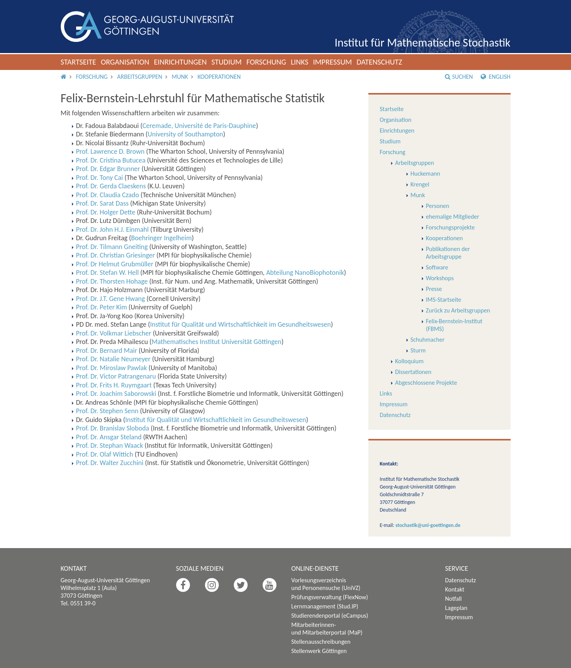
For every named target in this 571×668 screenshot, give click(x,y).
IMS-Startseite (443, 299)
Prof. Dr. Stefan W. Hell (107, 272)
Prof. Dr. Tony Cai (99, 177)
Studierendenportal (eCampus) (329, 615)
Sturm (418, 350)
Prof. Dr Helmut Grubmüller (114, 264)
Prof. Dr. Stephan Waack (109, 445)
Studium (226, 61)
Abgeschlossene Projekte (426, 382)
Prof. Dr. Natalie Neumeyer (113, 359)
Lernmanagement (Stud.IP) (324, 606)
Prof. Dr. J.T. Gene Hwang (110, 298)
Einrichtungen (180, 61)
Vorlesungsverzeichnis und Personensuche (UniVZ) (326, 584)
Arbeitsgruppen (139, 76)
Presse (434, 288)
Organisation (125, 61)
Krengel (420, 184)
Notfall (453, 598)
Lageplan (456, 608)
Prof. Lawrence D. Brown (110, 151)
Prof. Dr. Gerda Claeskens (111, 186)
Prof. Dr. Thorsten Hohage (112, 281)
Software (437, 267)
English (496, 76)
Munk (179, 76)
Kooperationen (219, 76)
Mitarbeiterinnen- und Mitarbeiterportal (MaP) (327, 628)
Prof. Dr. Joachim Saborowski (116, 393)
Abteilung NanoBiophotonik (305, 272)
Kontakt (454, 589)
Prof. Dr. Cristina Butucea (111, 160)
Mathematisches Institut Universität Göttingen (216, 341)
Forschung (266, 61)
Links (299, 61)
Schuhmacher (428, 339)
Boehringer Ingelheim (161, 238)
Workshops (440, 278)
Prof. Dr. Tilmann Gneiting (112, 247)
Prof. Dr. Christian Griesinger (115, 255)
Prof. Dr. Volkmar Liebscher (113, 333)
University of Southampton (185, 134)
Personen (437, 205)
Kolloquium (409, 361)
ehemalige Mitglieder (452, 216)
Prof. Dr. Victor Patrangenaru (116, 376)
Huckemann (425, 173)
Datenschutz (379, 61)
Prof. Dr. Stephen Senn (107, 411)
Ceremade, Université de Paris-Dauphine (199, 125)
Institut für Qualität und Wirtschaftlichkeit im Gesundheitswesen (240, 324)
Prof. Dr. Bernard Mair (106, 350)
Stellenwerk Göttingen (319, 651)
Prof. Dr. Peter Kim (101, 307)
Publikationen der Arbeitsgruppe (448, 252)
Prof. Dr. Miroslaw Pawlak (111, 368)
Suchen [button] (459, 76)
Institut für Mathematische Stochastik (422, 42)
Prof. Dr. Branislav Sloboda (112, 428)
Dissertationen (413, 372)
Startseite (79, 61)
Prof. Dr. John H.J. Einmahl (112, 229)
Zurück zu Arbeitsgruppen (458, 310)
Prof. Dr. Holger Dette (105, 212)
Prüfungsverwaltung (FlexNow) (329, 597)
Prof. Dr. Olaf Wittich (104, 454)
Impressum (332, 61)
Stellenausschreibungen (321, 641)
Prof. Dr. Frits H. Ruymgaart (114, 385)
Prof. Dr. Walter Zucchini (109, 463)
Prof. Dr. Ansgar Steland (109, 437)
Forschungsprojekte (450, 227)
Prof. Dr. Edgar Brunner (108, 169)
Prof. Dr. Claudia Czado (107, 195)
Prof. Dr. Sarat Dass (102, 203)
